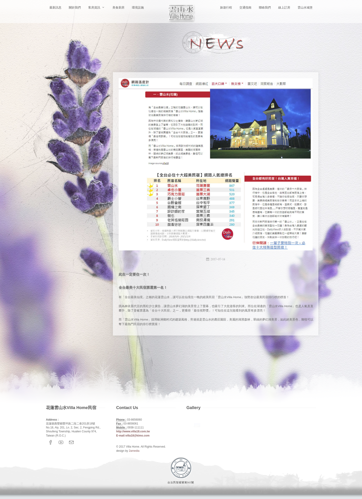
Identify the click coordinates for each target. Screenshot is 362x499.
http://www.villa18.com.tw (133, 431)
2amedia (134, 450)
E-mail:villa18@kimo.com (132, 435)
